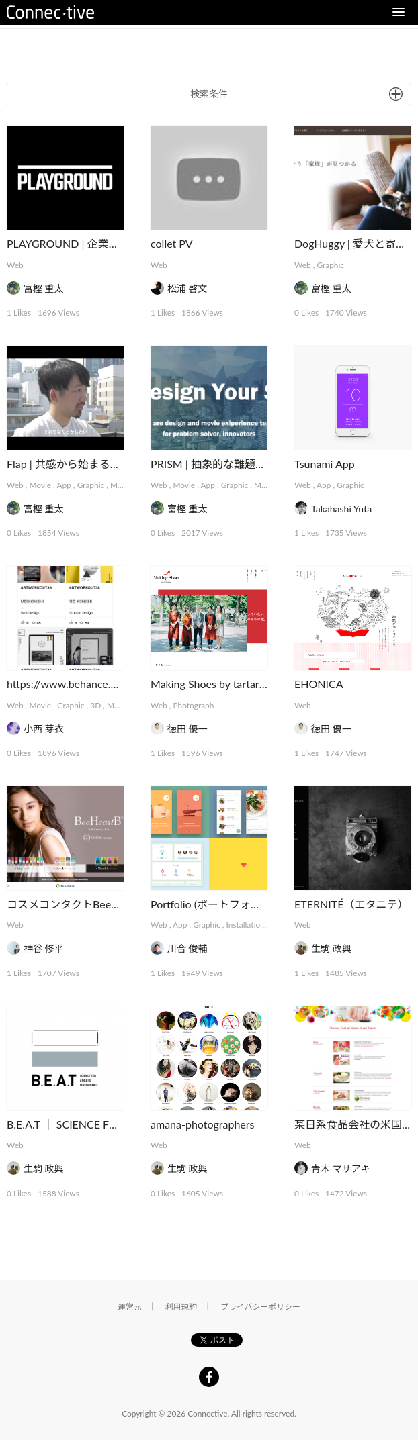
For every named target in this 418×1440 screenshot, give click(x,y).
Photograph (193, 705)
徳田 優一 (187, 728)
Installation (245, 925)
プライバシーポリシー (260, 1307)
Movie (40, 485)
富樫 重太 (44, 288)
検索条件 (209, 93)
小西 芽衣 (44, 728)
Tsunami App (324, 463)
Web (15, 265)
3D (95, 705)
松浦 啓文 (187, 288)
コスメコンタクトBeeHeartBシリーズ (97, 904)
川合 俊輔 (187, 948)
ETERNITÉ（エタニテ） (351, 904)
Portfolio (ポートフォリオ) (213, 904)
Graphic (330, 265)
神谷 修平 (44, 948)
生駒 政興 (331, 948)
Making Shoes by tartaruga (213, 683)
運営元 (130, 1307)
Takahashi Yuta (341, 508)
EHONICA (318, 683)
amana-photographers (202, 1124)
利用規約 (181, 1307)
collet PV (172, 243)
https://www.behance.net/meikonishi (94, 683)
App (63, 485)
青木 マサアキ (340, 1168)
